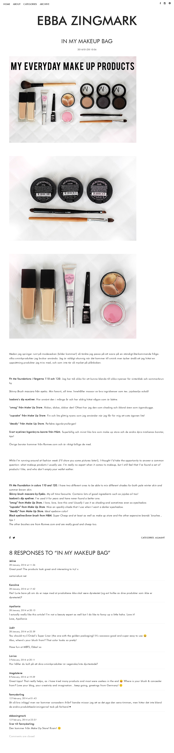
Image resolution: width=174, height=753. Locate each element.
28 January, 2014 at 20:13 (22, 610)
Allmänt (160, 538)
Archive (44, 4)
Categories (30, 4)
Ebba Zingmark (87, 20)
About (17, 4)
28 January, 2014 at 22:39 (22, 631)
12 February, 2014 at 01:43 (23, 698)
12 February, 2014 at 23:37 (23, 720)
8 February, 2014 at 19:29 (22, 677)
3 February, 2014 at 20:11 (22, 660)
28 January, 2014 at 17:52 (22, 589)
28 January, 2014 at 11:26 (22, 565)
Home (6, 4)
